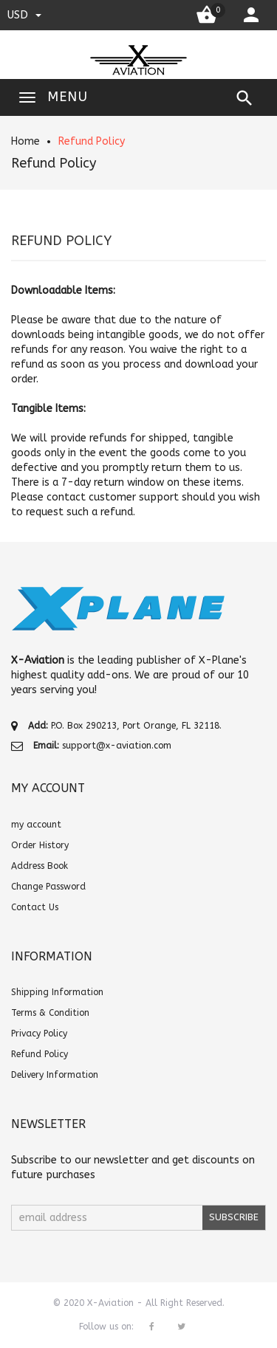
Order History (40, 845)
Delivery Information (54, 1075)
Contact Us (34, 907)
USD (24, 14)
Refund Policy (91, 141)
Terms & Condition (50, 1013)
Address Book (39, 866)
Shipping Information (57, 992)
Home (25, 141)
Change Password (48, 886)
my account (36, 824)
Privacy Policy (39, 1033)
